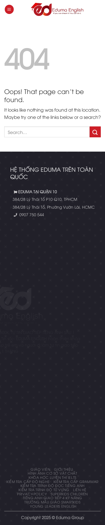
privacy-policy (32, 493)
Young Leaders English (53, 506)
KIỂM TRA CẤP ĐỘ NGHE (28, 481)
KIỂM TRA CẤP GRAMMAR (76, 481)
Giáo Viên (40, 469)
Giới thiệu (63, 469)
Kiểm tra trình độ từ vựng (43, 489)
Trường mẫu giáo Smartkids (52, 502)
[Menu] (9, 9)
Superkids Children (69, 493)
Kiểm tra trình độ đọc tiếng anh (52, 485)
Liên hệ (79, 489)
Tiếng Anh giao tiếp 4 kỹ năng (52, 497)
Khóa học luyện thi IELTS (52, 477)
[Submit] (95, 131)
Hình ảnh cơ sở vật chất (52, 473)
